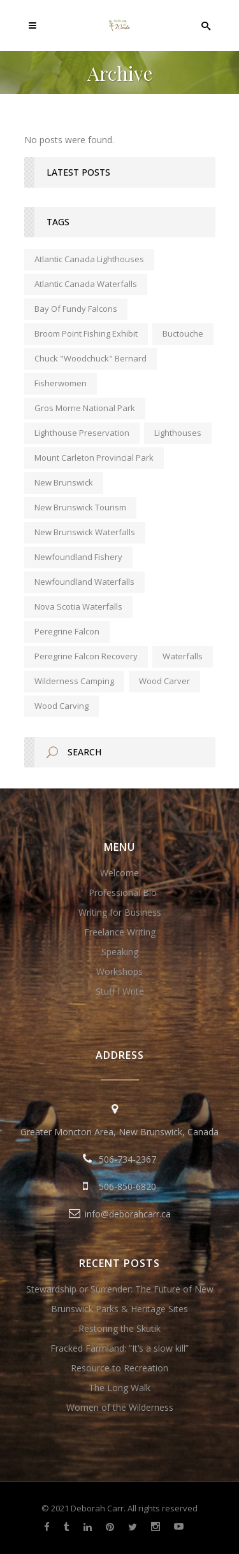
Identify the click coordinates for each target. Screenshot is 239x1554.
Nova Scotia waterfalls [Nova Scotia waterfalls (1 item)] (78, 606)
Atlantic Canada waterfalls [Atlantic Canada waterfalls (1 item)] (85, 284)
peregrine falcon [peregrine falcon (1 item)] (66, 631)
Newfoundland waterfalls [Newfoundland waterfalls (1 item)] (84, 581)
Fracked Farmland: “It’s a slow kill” (119, 1348)
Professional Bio (123, 892)
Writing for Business (119, 912)
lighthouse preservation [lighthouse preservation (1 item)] (81, 432)
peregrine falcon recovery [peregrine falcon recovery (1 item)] (86, 656)
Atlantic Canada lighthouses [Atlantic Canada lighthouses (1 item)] (89, 259)
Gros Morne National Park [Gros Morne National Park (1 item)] (84, 408)
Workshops (119, 971)
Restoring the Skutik (119, 1328)
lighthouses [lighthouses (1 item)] (177, 432)
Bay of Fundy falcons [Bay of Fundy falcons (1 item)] (75, 308)
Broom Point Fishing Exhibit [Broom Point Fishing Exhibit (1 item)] (86, 333)
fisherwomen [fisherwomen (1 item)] (60, 383)
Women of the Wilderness (119, 1407)
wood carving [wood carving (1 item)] (61, 705)
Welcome (119, 873)
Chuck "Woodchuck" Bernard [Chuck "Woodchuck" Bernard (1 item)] (90, 358)
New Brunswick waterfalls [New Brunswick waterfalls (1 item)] (84, 532)
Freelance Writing (120, 932)
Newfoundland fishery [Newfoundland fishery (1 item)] (78, 557)
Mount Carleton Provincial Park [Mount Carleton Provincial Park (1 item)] (94, 457)
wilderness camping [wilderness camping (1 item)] (74, 681)
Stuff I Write (120, 991)
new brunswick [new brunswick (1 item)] (63, 482)
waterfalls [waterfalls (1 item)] (183, 656)
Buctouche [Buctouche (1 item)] (183, 333)
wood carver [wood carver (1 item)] (164, 681)
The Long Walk (119, 1388)
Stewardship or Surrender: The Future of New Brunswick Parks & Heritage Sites (120, 1299)
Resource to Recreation (119, 1368)
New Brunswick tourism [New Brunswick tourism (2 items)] (80, 507)
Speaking (119, 952)
